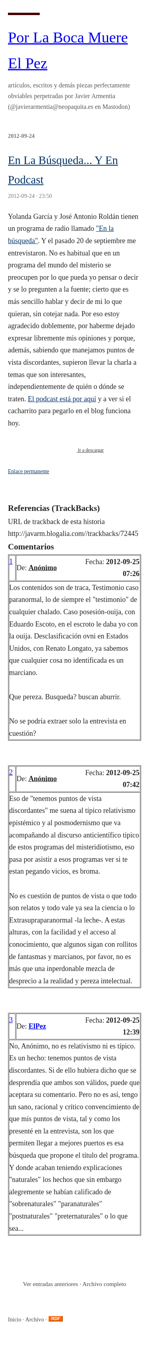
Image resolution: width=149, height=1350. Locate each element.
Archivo (34, 1319)
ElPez (37, 1026)
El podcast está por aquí (62, 399)
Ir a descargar (90, 450)
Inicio (14, 1319)
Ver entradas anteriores (50, 1283)
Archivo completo (104, 1283)
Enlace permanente (28, 471)
